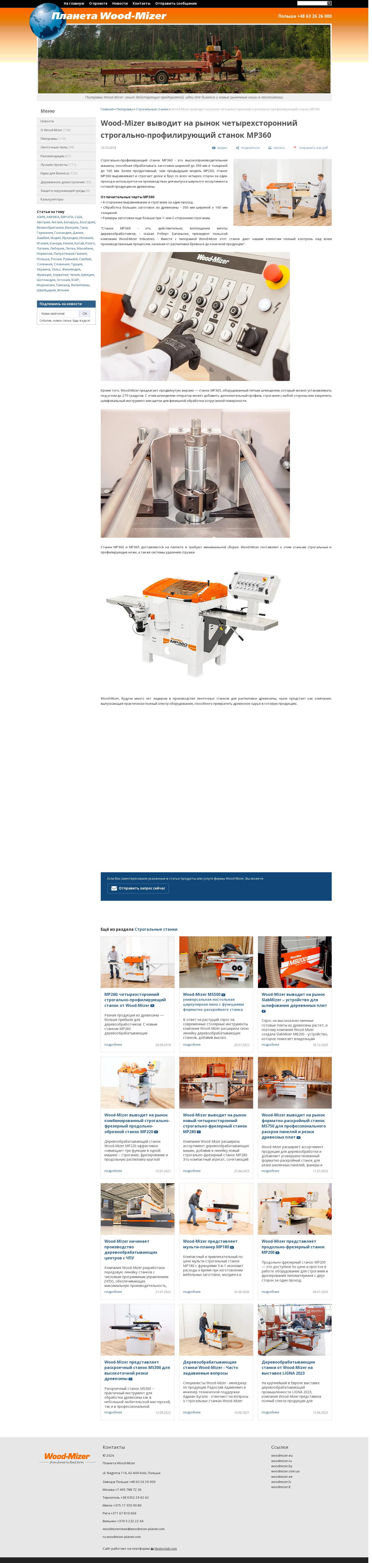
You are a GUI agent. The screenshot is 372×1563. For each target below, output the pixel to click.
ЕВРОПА (67, 217)
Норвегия (44, 253)
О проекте (98, 3)
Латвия (43, 248)
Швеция (87, 274)
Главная (107, 109)
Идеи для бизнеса (59, 173)
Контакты (141, 3)
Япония (63, 290)
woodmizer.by (281, 1466)
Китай (79, 243)
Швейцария (46, 290)
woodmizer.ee (282, 1476)
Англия (56, 222)
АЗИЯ (41, 217)
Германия (45, 232)
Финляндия (71, 269)
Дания (78, 232)
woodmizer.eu (282, 1455)
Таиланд (62, 285)
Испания (86, 238)
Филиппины (80, 285)
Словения (62, 264)
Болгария (87, 222)
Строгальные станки (152, 109)
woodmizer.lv (281, 1481)
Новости (120, 3)
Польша (43, 259)
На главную (74, 3)
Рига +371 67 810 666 (119, 1513)
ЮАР (75, 280)
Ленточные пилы (57, 147)
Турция (76, 264)
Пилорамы (53, 138)
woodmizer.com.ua (285, 1471)
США (78, 217)
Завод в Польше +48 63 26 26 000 (129, 1481)
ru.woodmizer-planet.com (122, 1537)
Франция (44, 274)
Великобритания (50, 227)
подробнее (113, 1044)
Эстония (63, 280)
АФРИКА (52, 217)
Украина (43, 269)
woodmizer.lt (280, 1487)
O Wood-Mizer (56, 130)
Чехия (75, 274)
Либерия (57, 248)
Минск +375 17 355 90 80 (122, 1505)
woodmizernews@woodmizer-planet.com (134, 1529)
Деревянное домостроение (66, 182)
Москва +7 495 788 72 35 (122, 1489)
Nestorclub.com (166, 1549)
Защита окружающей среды (65, 190)
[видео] (219, 148)
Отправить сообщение (176, 3)
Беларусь (71, 222)
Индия (56, 238)
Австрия (43, 222)
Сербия (85, 259)
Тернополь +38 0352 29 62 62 (126, 1497)
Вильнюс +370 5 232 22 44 (123, 1521)
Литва (70, 248)
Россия (56, 259)
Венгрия (71, 227)
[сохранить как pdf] (310, 148)
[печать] (276, 148)
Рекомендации (56, 156)
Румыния (70, 259)
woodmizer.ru (281, 1461)
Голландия (62, 232)
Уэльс (56, 269)
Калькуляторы (52, 199)
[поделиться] (248, 148)
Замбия (43, 238)
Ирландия (70, 238)
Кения (68, 243)
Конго (90, 243)
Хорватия (60, 274)
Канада (56, 243)
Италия (42, 243)
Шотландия (46, 280)
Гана (83, 227)
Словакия (44, 264)
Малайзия (85, 248)
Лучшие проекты (58, 164)
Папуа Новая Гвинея (70, 253)
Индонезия (46, 285)
